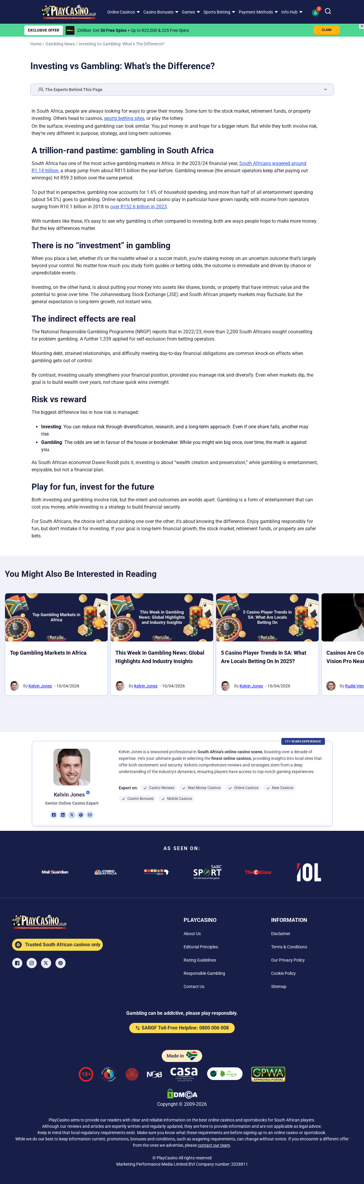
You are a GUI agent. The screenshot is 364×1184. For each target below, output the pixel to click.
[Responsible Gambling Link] (204, 973)
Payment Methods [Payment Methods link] (256, 12)
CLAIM (327, 30)
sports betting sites (124, 118)
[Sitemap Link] (278, 986)
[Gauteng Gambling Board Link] (131, 1075)
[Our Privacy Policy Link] (288, 960)
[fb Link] (53, 814)
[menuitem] (123, 12)
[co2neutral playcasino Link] (225, 1075)
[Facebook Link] (17, 963)
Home (35, 43)
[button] (316, 12)
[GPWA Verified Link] (268, 1075)
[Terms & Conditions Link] (289, 947)
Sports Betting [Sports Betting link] (216, 12)
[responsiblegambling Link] (109, 1075)
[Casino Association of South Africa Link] (184, 1075)
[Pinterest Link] (61, 963)
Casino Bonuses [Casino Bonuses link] (158, 12)
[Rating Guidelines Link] (200, 960)
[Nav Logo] (64, 12)
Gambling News (60, 43)
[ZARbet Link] (70, 30)
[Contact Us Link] (194, 986)
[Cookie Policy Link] (283, 973)
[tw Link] (71, 814)
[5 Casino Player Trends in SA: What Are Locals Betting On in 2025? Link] (267, 617)
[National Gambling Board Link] (154, 1075)
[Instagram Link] (32, 963)
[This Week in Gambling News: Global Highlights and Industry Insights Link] (162, 617)
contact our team (214, 1145)
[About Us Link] (192, 933)
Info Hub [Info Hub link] (289, 12)
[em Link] (89, 814)
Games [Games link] (188, 12)
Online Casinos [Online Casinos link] (121, 12)
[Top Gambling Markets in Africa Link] (56, 617)
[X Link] (46, 963)
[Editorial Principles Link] (201, 947)
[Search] (328, 12)
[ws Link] (80, 814)
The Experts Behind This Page (70, 90)
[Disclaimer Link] (280, 933)
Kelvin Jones (40, 686)
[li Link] (62, 814)
